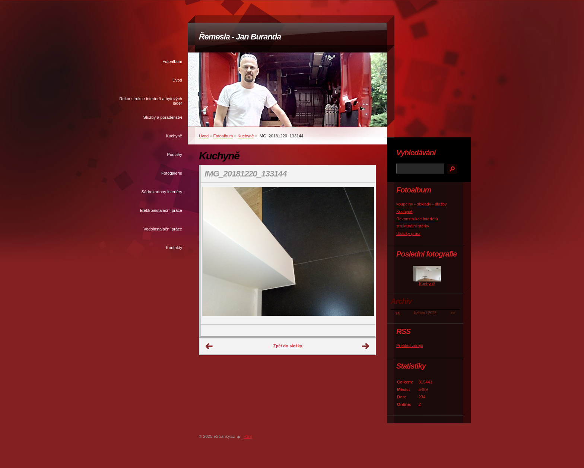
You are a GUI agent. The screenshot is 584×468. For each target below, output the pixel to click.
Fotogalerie (171, 173)
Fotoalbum (172, 61)
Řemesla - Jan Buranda (240, 36)
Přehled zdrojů (409, 345)
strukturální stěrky (412, 226)
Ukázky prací (408, 233)
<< (398, 313)
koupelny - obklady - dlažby (421, 204)
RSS (248, 436)
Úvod (177, 80)
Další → (365, 346)
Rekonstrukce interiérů (417, 219)
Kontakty (174, 247)
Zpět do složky (287, 346)
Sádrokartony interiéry (162, 192)
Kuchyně (174, 136)
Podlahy (174, 154)
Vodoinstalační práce (162, 229)
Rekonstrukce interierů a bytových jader (150, 100)
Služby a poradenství (162, 117)
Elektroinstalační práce (161, 210)
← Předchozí (209, 346)
